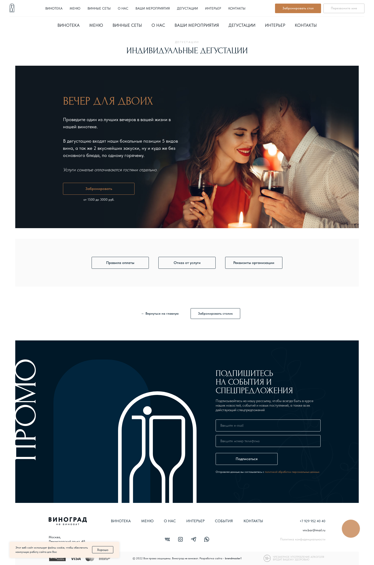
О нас (158, 25)
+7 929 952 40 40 (252, 11)
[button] (120, 263)
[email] (268, 425)
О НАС (170, 521)
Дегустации (242, 25)
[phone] (268, 441)
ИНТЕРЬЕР (195, 521)
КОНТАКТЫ (253, 521)
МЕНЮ (147, 521)
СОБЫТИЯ (224, 521)
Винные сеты (127, 25)
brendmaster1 (233, 558)
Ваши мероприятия (197, 25)
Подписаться (247, 459)
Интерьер (275, 25)
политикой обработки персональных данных (292, 472)
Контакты (306, 25)
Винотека (68, 25)
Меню (96, 25)
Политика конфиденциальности (302, 539)
